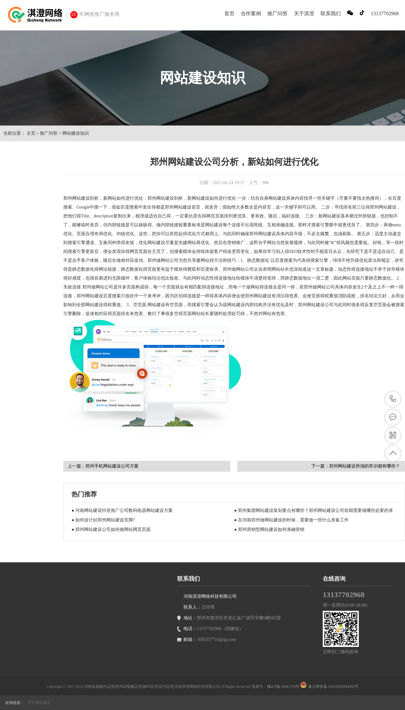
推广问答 (277, 13)
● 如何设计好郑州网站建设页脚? (103, 520)
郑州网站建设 (39, 702)
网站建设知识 (75, 133)
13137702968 (393, 399)
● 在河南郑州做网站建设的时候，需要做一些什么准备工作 (291, 520)
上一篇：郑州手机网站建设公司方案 (103, 466)
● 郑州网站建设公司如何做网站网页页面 (111, 529)
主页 (31, 133)
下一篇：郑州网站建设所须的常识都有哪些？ (355, 466)
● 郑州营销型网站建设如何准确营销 (269, 529)
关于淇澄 (304, 13)
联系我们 (331, 13)
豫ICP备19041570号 (283, 686)
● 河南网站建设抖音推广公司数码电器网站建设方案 (122, 510)
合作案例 (251, 13)
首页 (229, 13)
